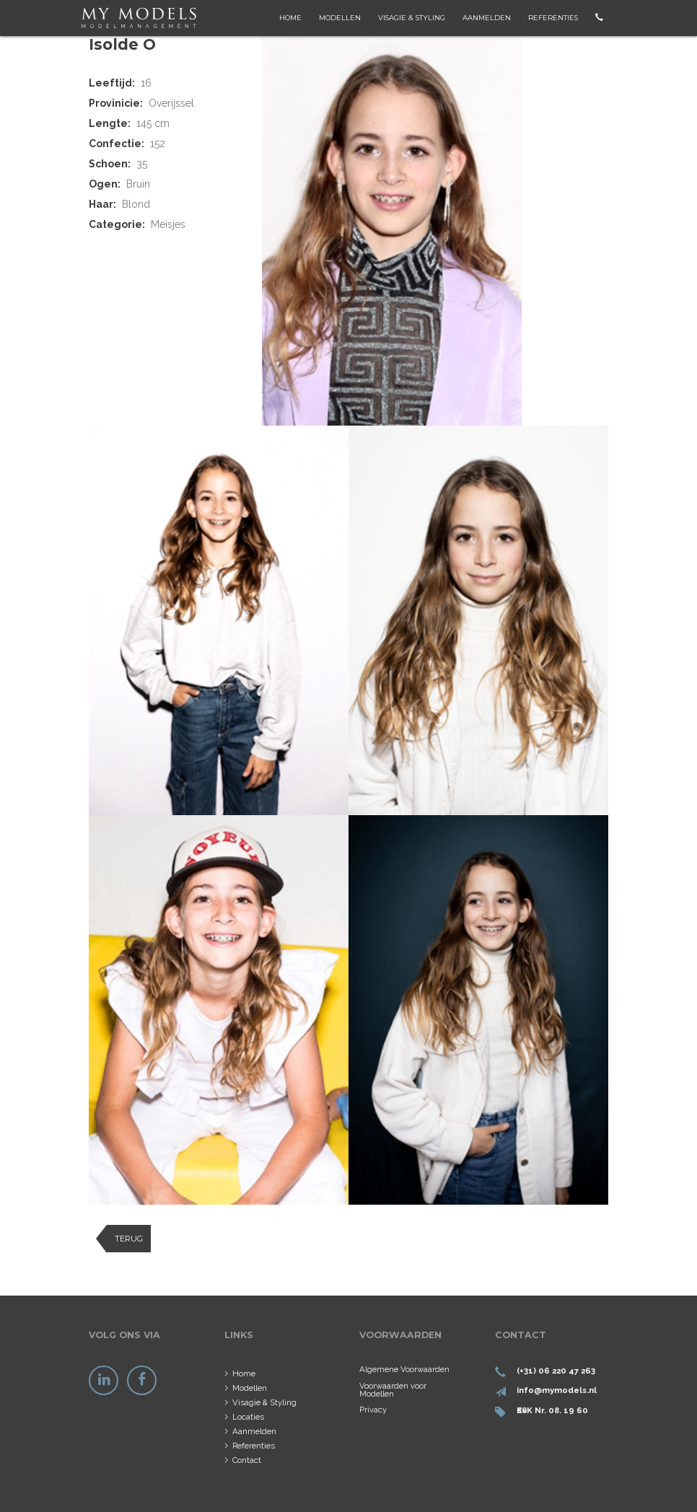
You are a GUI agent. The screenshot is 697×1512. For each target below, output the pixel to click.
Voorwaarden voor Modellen (392, 1390)
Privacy (373, 1410)
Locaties (248, 1417)
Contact (246, 1460)
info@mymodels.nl (557, 1390)
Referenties (553, 18)
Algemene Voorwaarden (404, 1369)
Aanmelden (487, 18)
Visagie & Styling (411, 18)
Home (290, 18)
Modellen (340, 18)
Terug (129, 1239)
